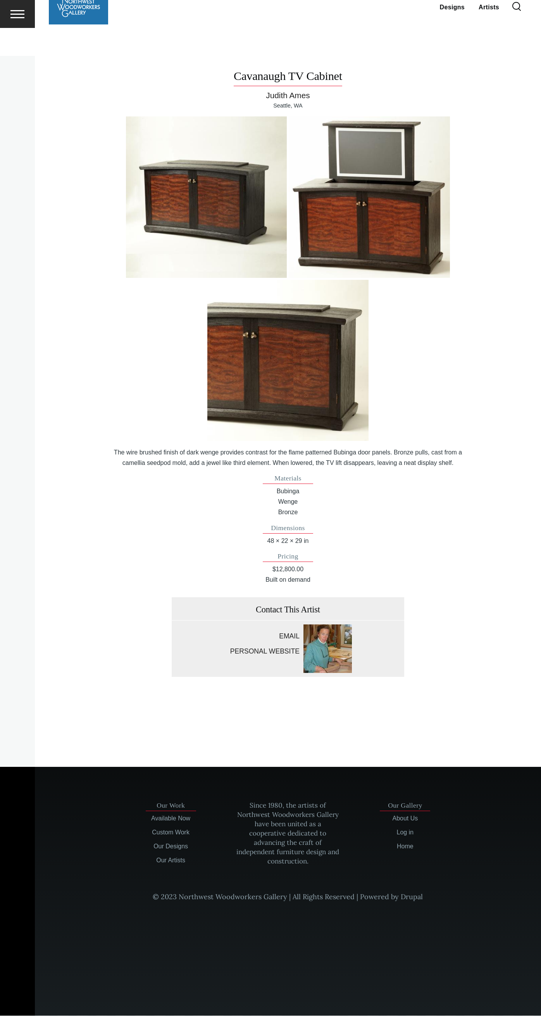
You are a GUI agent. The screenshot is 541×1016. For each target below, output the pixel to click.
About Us (405, 818)
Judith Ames (288, 95)
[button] (206, 197)
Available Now (170, 818)
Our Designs (170, 846)
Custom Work (171, 832)
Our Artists (170, 860)
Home (405, 846)
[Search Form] (516, 35)
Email (289, 636)
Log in (405, 832)
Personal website (265, 651)
